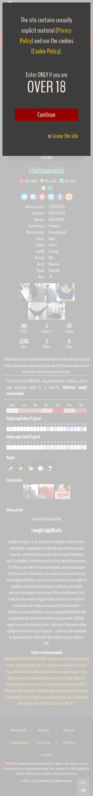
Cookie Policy (46, 51)
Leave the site (65, 136)
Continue (46, 114)
